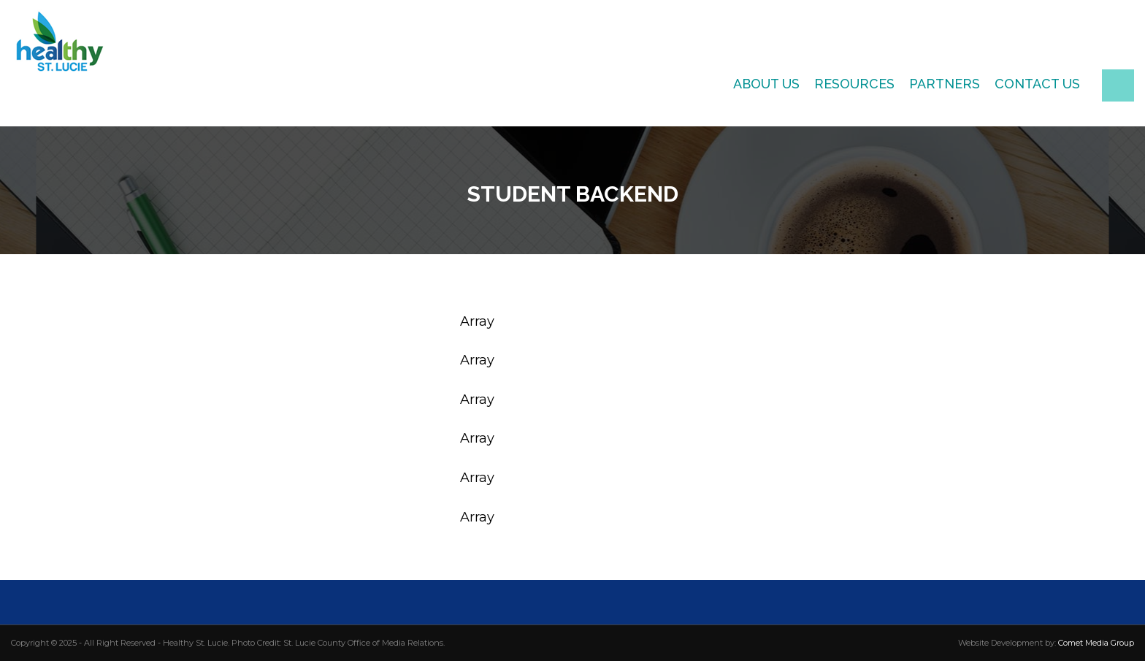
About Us (766, 83)
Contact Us (1037, 83)
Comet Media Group (1096, 643)
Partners (944, 83)
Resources (854, 83)
